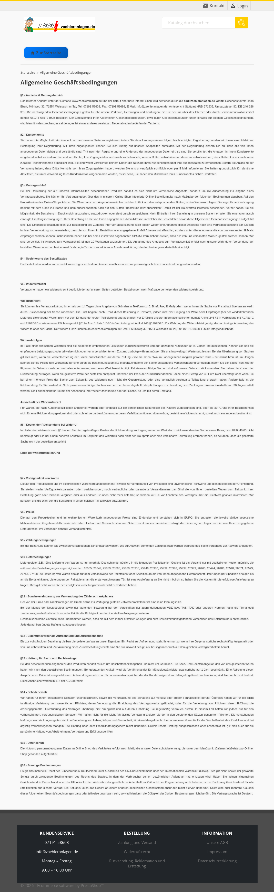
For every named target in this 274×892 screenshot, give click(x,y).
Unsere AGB (217, 842)
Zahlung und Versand (137, 842)
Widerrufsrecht (137, 851)
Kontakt (217, 5)
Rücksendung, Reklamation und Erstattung (137, 863)
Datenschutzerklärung (217, 860)
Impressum (217, 851)
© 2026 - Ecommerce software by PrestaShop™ (62, 885)
